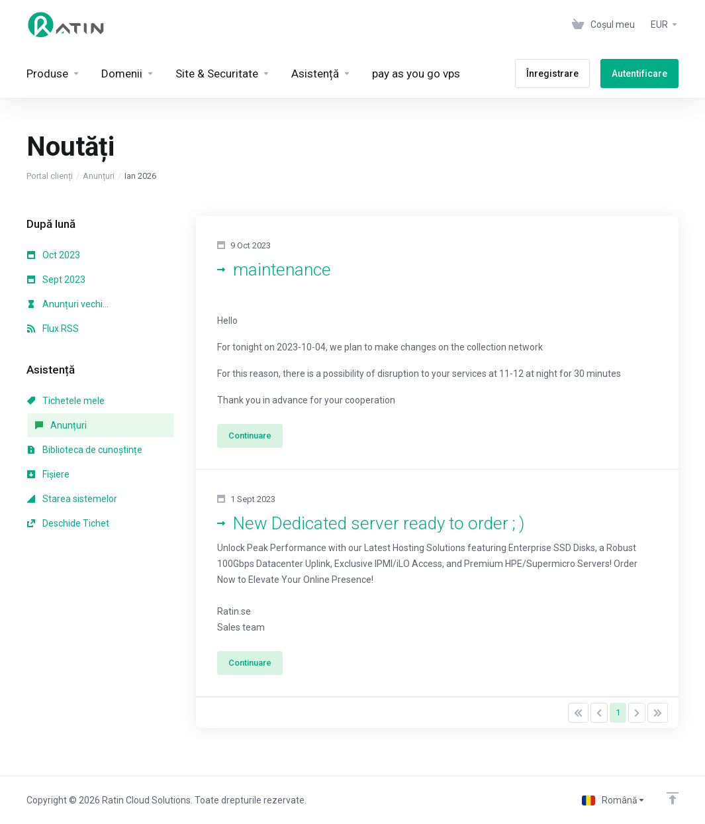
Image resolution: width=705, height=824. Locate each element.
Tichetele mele (66, 400)
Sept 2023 (56, 279)
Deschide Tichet (68, 523)
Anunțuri (99, 176)
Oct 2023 (53, 255)
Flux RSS (53, 328)
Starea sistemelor (72, 498)
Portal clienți (49, 176)
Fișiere (48, 474)
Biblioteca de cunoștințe (84, 449)
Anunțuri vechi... (68, 304)
